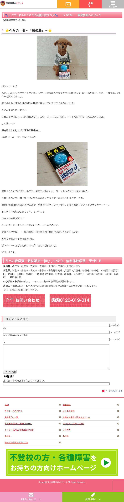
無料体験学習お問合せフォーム (76, 422)
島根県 (66, 441)
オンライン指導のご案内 (73, 428)
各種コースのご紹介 (13, 416)
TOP (7, 409)
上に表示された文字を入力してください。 (24, 385)
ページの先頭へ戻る (113, 396)
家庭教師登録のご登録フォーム (18, 428)
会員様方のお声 (11, 422)
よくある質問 (68, 416)
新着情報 (67, 409)
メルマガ (67, 435)
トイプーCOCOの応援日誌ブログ (19, 435)
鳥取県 (7, 441)
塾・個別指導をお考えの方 (16, 447)
